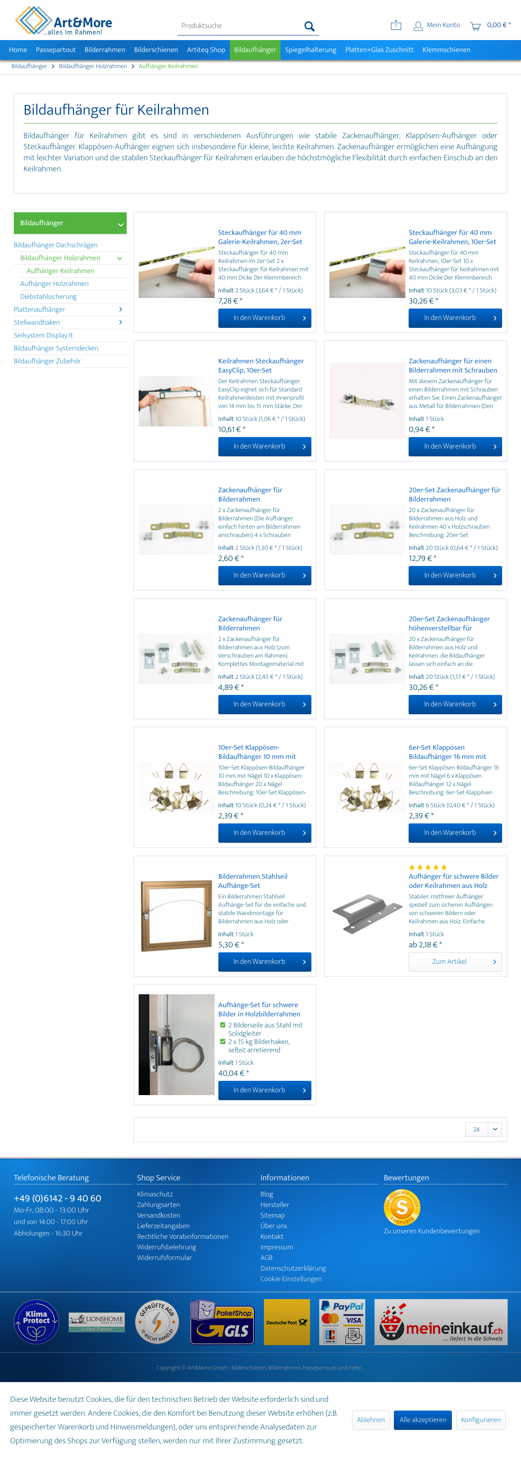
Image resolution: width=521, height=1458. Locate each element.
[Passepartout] (55, 50)
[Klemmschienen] (446, 50)
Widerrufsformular (164, 1258)
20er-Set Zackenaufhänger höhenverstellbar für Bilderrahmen (449, 624)
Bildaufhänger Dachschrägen (56, 245)
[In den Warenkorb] (265, 318)
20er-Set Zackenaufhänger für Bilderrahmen (455, 495)
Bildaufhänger (42, 223)
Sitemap (273, 1215)
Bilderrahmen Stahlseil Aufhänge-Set (252, 881)
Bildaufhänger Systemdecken (56, 348)
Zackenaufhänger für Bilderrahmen (250, 495)
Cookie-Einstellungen (291, 1279)
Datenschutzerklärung (293, 1268)
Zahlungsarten (158, 1205)
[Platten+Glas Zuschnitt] (379, 50)
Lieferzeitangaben (163, 1226)
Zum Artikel (465, 961)
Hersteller (275, 1205)
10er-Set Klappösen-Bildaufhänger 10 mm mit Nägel (257, 752)
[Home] (18, 50)
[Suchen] (309, 26)
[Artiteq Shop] (206, 50)
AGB (267, 1258)
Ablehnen (371, 1420)
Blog (267, 1194)
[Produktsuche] (248, 26)
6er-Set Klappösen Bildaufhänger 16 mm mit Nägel (447, 752)
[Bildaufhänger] (255, 50)
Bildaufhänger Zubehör (47, 361)
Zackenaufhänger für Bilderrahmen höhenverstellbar (250, 624)
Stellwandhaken (68, 322)
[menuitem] (248, 26)
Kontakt (272, 1236)
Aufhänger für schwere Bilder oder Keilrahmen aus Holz (453, 881)
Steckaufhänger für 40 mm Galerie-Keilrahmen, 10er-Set (452, 237)
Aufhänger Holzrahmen (54, 284)
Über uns (274, 1226)
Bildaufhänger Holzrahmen (71, 258)
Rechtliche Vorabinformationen (182, 1236)
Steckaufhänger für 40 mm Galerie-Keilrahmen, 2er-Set (260, 237)
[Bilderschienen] (156, 50)
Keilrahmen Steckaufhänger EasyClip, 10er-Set (261, 366)
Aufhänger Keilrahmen (60, 271)
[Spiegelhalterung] (311, 50)
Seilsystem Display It (43, 335)
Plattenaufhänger (68, 309)
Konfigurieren (481, 1420)
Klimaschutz (155, 1194)
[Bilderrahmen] (105, 50)
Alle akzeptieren (422, 1420)
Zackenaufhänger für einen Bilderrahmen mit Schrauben (453, 366)
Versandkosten (159, 1215)
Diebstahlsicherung (48, 297)
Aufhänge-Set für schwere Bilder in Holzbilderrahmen (259, 1010)
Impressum (277, 1247)
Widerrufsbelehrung (166, 1247)
